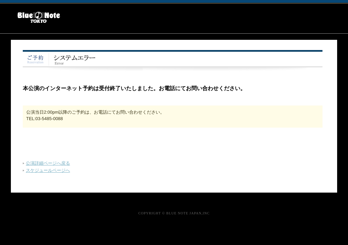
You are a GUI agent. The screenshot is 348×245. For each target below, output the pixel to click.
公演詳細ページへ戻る (48, 163)
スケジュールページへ (48, 170)
